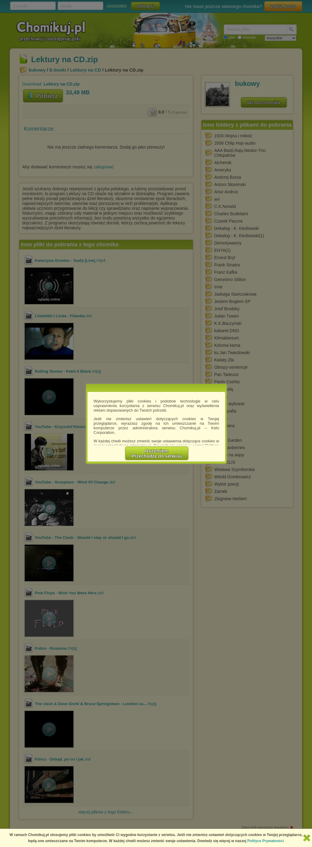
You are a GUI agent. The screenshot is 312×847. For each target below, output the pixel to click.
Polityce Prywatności (265, 841)
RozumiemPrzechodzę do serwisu (157, 453)
